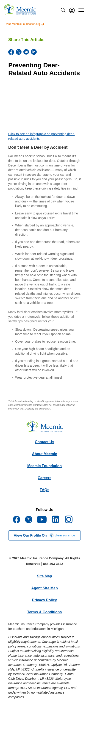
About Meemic (44, 454)
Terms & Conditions (44, 612)
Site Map (44, 576)
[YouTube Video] (44, 105)
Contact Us (44, 442)
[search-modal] (63, 10)
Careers (44, 478)
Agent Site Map (44, 588)
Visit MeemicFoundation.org (25, 24)
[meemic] (20, 9)
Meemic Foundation (44, 466)
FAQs (44, 490)
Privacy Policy (44, 600)
